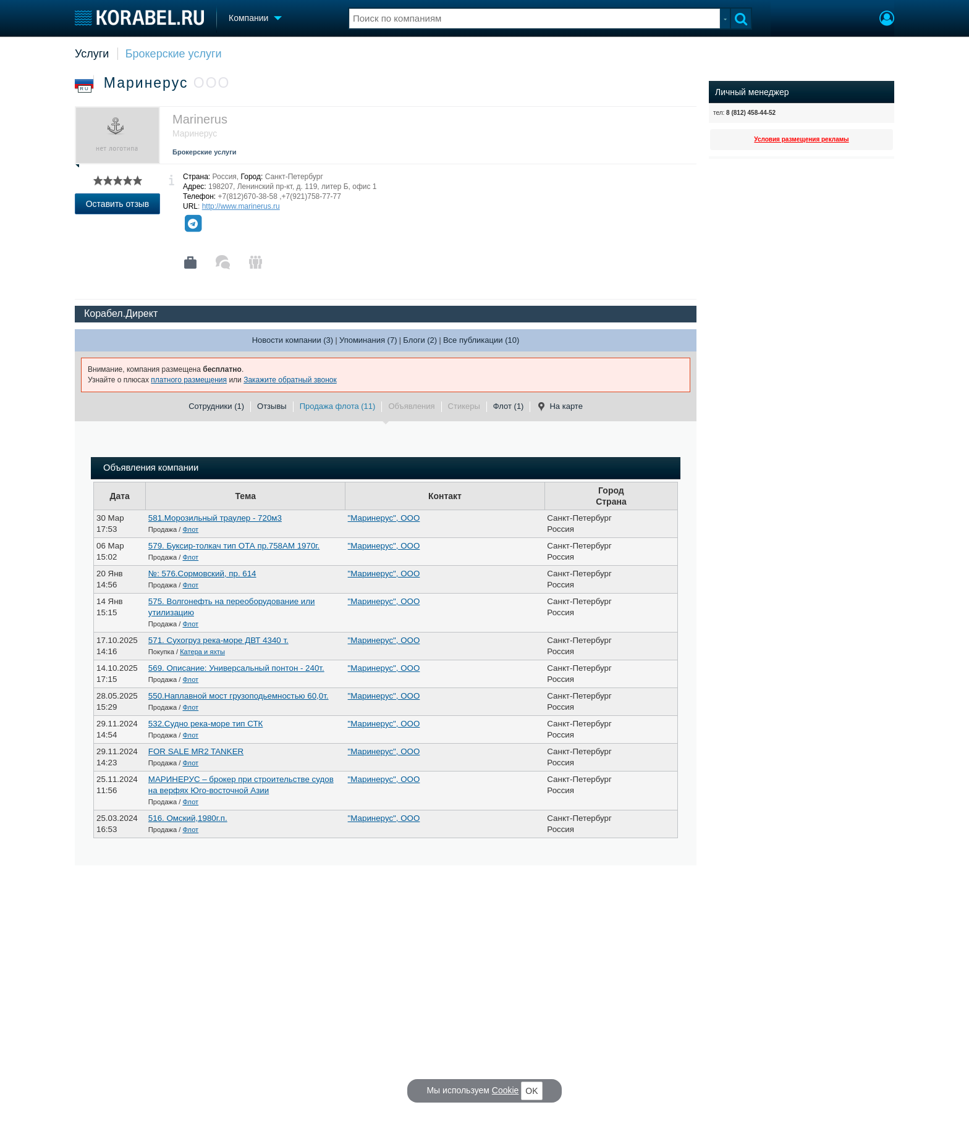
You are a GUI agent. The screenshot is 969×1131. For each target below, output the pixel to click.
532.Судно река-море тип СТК (205, 723)
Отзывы (272, 406)
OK (531, 1091)
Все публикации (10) (481, 340)
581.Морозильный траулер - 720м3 (215, 518)
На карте (559, 406)
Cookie (505, 1090)
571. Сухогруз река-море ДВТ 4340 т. (218, 640)
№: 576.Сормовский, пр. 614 (202, 573)
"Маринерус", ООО (384, 518)
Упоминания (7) (368, 340)
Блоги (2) (420, 340)
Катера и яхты (202, 651)
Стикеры (464, 406)
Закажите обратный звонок (290, 380)
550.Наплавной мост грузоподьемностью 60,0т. (238, 695)
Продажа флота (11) (338, 406)
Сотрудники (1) (216, 406)
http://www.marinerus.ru (241, 206)
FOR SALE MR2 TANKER (195, 751)
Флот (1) (508, 406)
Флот (191, 529)
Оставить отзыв (118, 204)
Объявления (411, 406)
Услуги (92, 54)
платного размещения (189, 380)
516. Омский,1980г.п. (187, 818)
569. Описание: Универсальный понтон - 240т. (236, 668)
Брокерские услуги (173, 54)
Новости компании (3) (292, 340)
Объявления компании (150, 468)
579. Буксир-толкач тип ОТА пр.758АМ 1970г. (233, 545)
